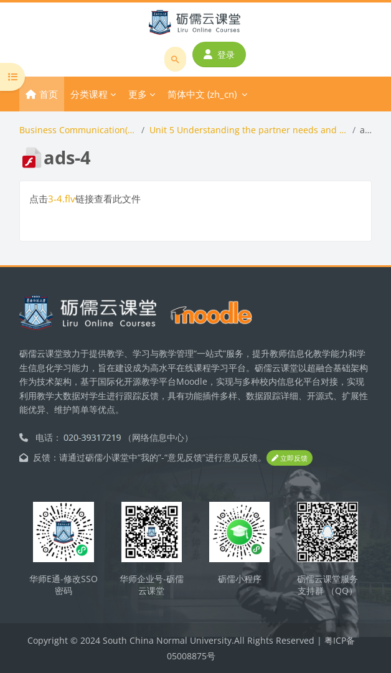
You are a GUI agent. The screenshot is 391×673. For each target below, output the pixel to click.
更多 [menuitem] (137, 94)
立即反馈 (289, 458)
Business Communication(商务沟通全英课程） (77, 130)
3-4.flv (61, 198)
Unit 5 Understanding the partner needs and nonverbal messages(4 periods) (248, 130)
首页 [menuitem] (48, 94)
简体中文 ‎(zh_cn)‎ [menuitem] (202, 94)
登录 (219, 54)
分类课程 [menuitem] (89, 94)
